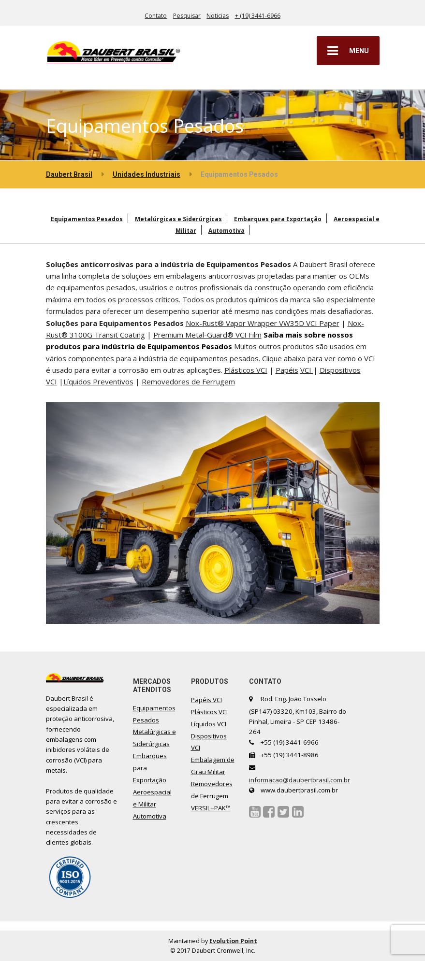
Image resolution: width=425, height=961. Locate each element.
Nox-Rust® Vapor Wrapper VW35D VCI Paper (262, 323)
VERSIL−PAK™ (211, 808)
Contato (156, 16)
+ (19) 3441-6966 (257, 16)
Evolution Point (233, 941)
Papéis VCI (206, 699)
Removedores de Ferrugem (188, 381)
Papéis (287, 370)
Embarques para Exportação (278, 219)
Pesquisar (187, 16)
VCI (306, 370)
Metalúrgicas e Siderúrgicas (178, 219)
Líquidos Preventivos (98, 381)
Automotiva (226, 230)
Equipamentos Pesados (87, 219)
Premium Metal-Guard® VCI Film (207, 334)
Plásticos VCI (245, 370)
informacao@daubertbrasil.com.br (299, 780)
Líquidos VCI (208, 724)
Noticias (217, 16)
